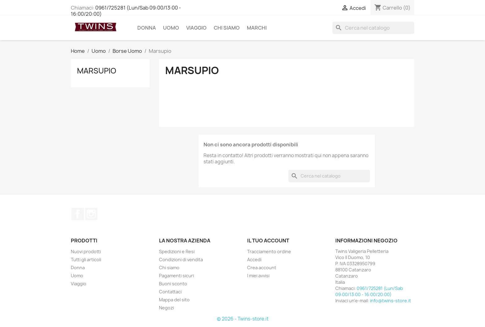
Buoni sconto (173, 284)
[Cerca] (373, 28)
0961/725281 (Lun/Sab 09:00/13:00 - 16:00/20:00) (126, 10)
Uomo (171, 27)
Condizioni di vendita (181, 259)
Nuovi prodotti (86, 251)
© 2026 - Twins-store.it (242, 319)
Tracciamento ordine (269, 251)
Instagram (91, 214)
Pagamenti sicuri (176, 276)
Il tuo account (268, 240)
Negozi (166, 308)
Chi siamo (227, 27)
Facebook (77, 214)
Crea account (261, 267)
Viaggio (196, 27)
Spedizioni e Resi (177, 251)
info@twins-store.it (390, 301)
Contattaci (170, 292)
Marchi (257, 27)
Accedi (254, 259)
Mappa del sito (174, 300)
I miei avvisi (258, 276)
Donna (146, 27)
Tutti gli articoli (86, 259)
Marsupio (96, 70)
